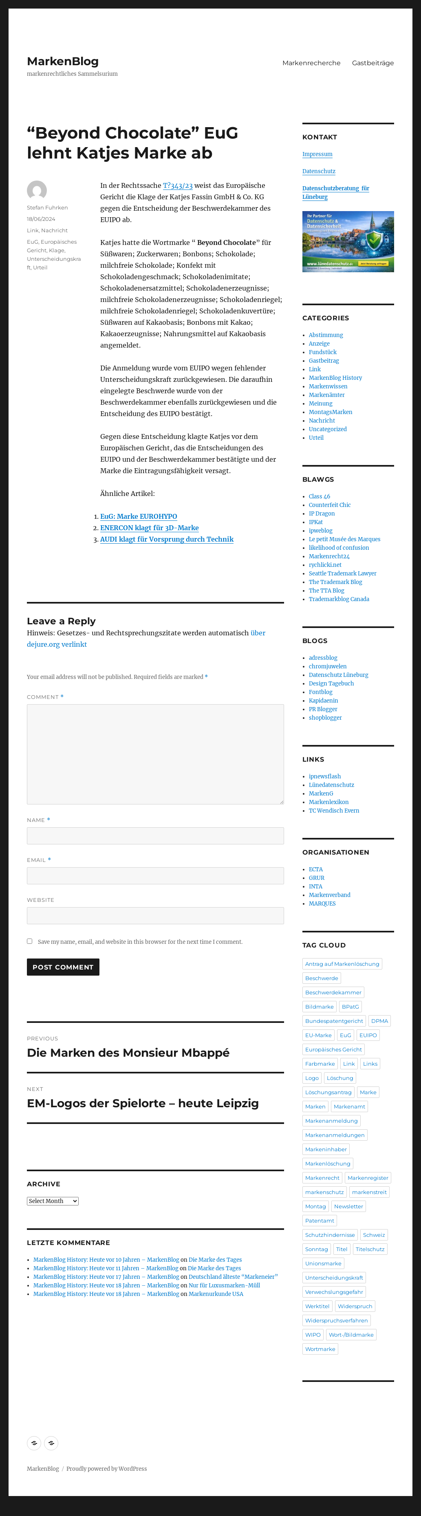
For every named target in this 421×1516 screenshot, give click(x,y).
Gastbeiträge (373, 63)
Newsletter (348, 1206)
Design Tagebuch (331, 683)
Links (370, 1063)
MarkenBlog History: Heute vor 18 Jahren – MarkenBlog (106, 1285)
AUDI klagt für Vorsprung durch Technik (167, 539)
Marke (368, 1092)
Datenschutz (318, 171)
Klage (56, 250)
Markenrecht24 (329, 556)
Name (39, 820)
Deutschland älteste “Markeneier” (233, 1277)
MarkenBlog (63, 61)
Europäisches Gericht (333, 1049)
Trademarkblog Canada (339, 599)
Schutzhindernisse (330, 1235)
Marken (315, 1106)
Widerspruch (355, 1306)
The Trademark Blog (335, 582)
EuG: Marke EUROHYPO (138, 516)
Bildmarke (319, 1006)
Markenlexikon (329, 802)
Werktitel (317, 1306)
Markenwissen (328, 386)
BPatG (350, 1006)
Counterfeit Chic (330, 505)
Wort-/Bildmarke (351, 1334)
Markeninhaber (326, 1149)
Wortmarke (320, 1349)
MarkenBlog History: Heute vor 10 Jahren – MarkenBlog (106, 1259)
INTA (315, 886)
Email (39, 860)
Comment (45, 697)
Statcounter (19, 1510)
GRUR (316, 878)
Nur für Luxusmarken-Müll (224, 1285)
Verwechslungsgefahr (334, 1292)
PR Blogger (323, 709)
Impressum (317, 154)
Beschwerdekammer (333, 992)
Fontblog (321, 692)
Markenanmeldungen (335, 1135)
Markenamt (349, 1106)
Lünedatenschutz (331, 785)
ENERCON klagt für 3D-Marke (149, 528)
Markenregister (368, 1177)
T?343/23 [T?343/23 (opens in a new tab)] (178, 185)
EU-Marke (318, 1035)
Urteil (40, 267)
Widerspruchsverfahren (336, 1320)
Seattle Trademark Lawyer (343, 573)
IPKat (316, 522)
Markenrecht (322, 1177)
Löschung (340, 1078)
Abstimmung (326, 335)
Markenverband (329, 895)
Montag (315, 1206)
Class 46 (320, 496)
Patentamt (319, 1220)
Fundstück (323, 352)
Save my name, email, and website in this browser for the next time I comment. (140, 942)
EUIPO (368, 1035)
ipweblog (321, 530)
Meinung (321, 403)
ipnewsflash (325, 776)
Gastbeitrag (324, 360)
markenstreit (369, 1192)
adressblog (323, 657)
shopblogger (325, 717)
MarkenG (321, 793)
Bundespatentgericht (334, 1021)
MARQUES (322, 903)
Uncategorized (328, 429)
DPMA (379, 1021)
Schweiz (374, 1235)
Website (41, 900)
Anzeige (319, 343)
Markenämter (327, 395)
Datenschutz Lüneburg (338, 675)
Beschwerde (321, 978)
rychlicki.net (325, 565)
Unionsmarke (323, 1263)
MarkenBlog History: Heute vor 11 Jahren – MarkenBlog (106, 1268)
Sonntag (316, 1249)
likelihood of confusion (339, 547)
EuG (32, 241)
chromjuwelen (328, 666)
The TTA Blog (326, 590)
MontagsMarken (331, 412)
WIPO (313, 1334)
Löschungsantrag (328, 1092)
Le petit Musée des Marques (345, 539)
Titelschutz (370, 1249)
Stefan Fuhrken (47, 207)
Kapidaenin (323, 700)
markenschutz (324, 1192)
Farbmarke (320, 1063)
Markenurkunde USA (216, 1294)
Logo (312, 1078)
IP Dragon (322, 513)
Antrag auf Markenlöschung (342, 964)
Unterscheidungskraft (334, 1277)
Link (33, 230)
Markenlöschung (327, 1163)
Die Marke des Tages (215, 1259)
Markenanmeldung (331, 1120)
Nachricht (54, 230)
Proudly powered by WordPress (106, 1468)
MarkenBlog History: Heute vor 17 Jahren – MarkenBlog (106, 1277)
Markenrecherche (311, 63)
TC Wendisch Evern (334, 810)
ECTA (316, 869)
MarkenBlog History (335, 378)
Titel (342, 1249)
